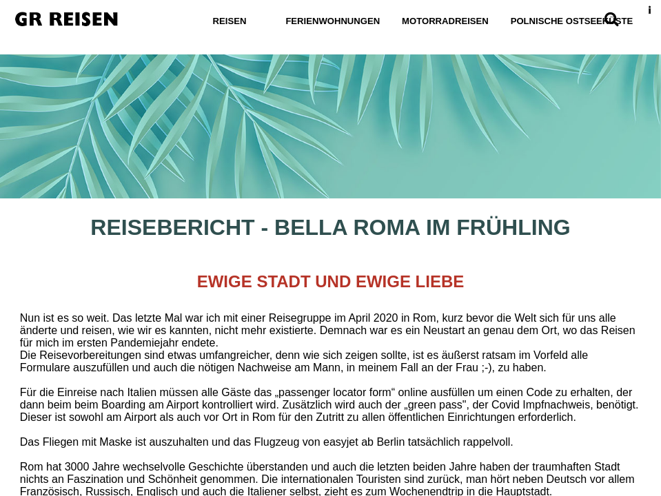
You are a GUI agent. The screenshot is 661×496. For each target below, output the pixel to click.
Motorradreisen (445, 21)
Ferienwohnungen (332, 21)
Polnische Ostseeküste (572, 21)
